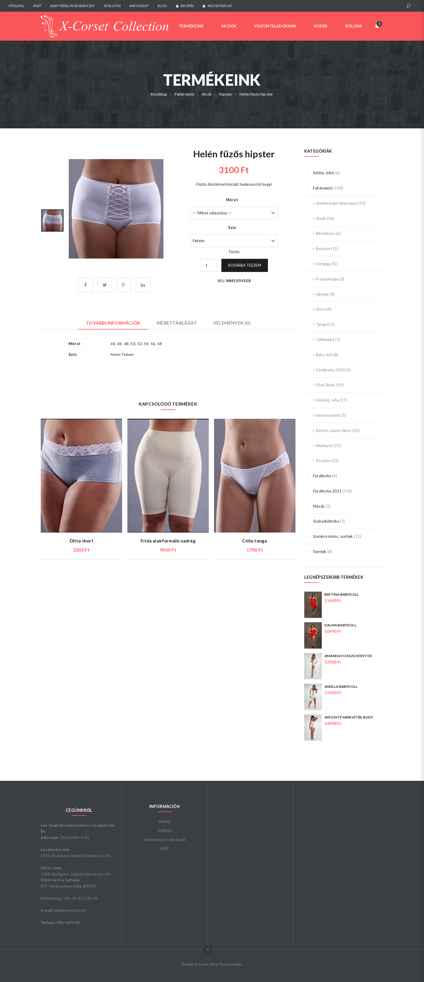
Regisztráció (217, 6)
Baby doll (324, 354)
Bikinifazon (325, 233)
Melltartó (324, 445)
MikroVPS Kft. (69, 922)
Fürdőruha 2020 (330, 370)
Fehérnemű (323, 188)
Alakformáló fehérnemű (336, 203)
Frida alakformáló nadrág (168, 540)
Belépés (185, 6)
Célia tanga (254, 540)
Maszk (318, 506)
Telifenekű (325, 339)
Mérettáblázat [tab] (177, 322)
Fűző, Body (325, 385)
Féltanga (323, 263)
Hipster (322, 294)
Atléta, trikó (323, 172)
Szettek (319, 551)
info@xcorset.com (70, 910)
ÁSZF (37, 6)
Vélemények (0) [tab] (231, 322)
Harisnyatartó (328, 415)
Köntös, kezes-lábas (333, 430)
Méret (232, 199)
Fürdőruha (322, 475)
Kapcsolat (139, 6)
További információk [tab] (113, 322)
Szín (232, 227)
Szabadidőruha (326, 521)
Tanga (321, 324)
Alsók (321, 218)
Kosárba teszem (244, 265)
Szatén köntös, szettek (333, 536)
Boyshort (324, 248)
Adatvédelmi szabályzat (72, 6)
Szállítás (112, 6)
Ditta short (81, 540)
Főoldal (16, 6)
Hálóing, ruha (327, 400)
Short (321, 309)
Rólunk (165, 821)
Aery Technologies (226, 964)
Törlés (234, 251)
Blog (162, 6)
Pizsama (323, 460)
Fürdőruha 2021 (327, 491)
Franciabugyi (327, 279)
